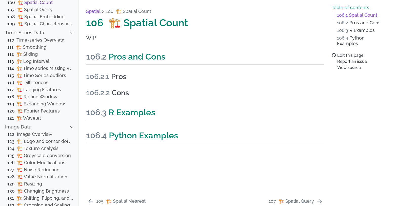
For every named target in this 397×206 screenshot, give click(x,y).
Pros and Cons (359, 22)
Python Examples (351, 40)
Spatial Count (357, 15)
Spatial (93, 11)
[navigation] (36, 32)
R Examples (356, 30)
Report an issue (349, 61)
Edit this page (347, 55)
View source (346, 67)
